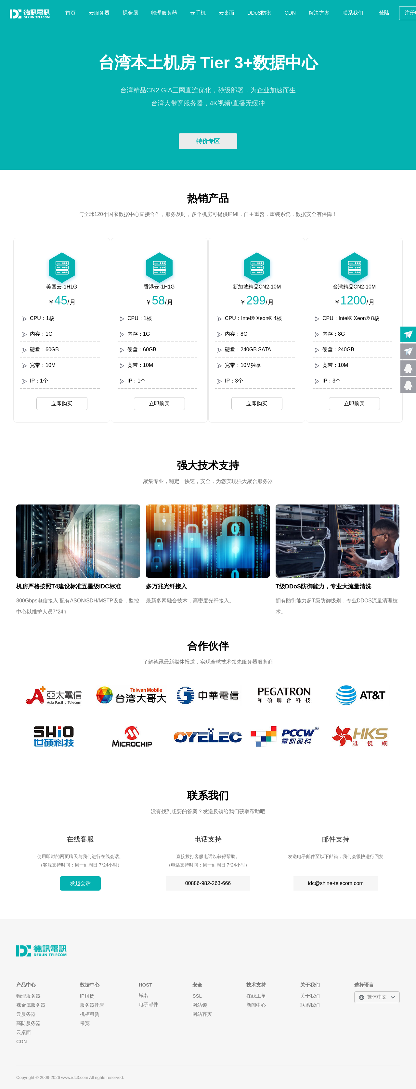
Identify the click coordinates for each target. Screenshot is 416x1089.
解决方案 (319, 13)
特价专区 (208, 141)
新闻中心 (256, 1005)
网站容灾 (202, 1014)
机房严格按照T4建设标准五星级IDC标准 (68, 586)
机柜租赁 (89, 1014)
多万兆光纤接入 (166, 586)
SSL (197, 996)
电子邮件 (148, 1004)
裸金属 (130, 13)
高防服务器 (28, 1023)
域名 (144, 995)
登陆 (384, 12)
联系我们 (353, 13)
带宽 (85, 1023)
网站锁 (199, 1005)
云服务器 (99, 13)
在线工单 (256, 996)
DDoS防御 (259, 13)
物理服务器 (164, 13)
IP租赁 (87, 996)
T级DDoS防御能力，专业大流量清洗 (323, 586)
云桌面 (226, 13)
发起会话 (80, 883)
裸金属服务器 (31, 1005)
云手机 (198, 13)
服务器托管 (92, 1005)
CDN (290, 13)
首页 (70, 13)
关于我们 (310, 996)
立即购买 (61, 403)
